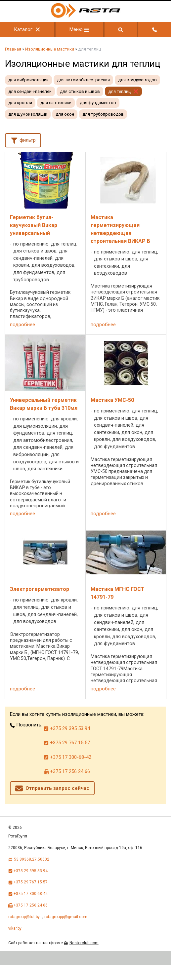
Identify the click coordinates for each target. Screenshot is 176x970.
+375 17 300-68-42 (67, 757)
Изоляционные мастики (49, 49)
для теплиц (119, 91)
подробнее (22, 325)
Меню (79, 29)
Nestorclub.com (84, 943)
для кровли (20, 102)
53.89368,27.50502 (31, 859)
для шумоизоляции (27, 114)
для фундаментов (98, 102)
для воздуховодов (137, 79)
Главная (13, 49)
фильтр (23, 139)
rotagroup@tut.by (24, 916)
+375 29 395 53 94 (67, 728)
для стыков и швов (80, 91)
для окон (65, 114)
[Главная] (85, 16)
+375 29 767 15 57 (67, 743)
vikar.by (15, 928)
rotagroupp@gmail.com (65, 916)
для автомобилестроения (83, 79)
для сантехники (55, 102)
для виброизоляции (28, 79)
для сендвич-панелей (30, 91)
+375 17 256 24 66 (67, 771)
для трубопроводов (103, 114)
